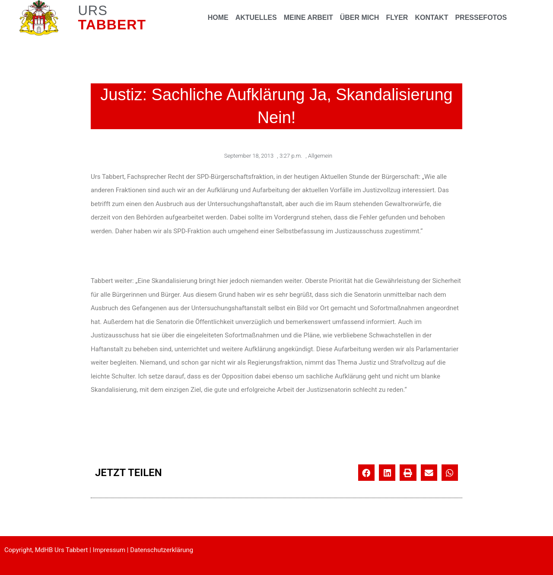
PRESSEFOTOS (481, 17)
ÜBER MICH (359, 17)
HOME (218, 17)
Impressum (109, 550)
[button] (366, 472)
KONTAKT (431, 17)
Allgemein (320, 155)
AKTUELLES (256, 17)
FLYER (397, 17)
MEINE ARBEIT (308, 17)
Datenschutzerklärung (161, 550)
